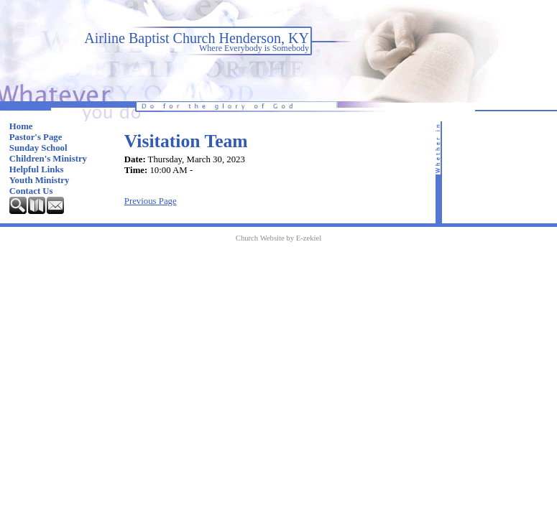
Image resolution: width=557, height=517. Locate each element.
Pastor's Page (36, 137)
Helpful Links (36, 169)
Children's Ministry (48, 159)
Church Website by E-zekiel (278, 238)
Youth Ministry (39, 180)
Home (21, 126)
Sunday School (38, 148)
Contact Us (31, 191)
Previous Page (150, 201)
